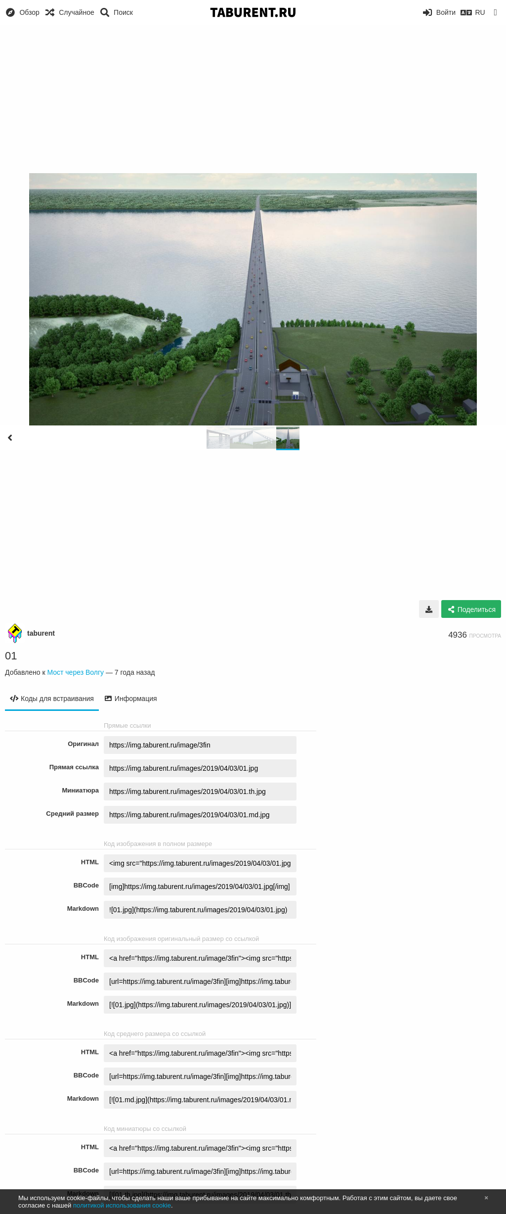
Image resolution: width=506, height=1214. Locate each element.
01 (11, 656)
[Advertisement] (253, 99)
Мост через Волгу (75, 672)
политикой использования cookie (122, 1205)
